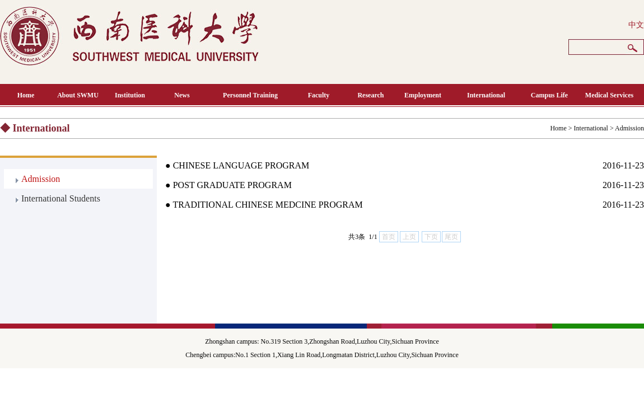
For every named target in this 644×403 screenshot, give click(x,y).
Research (370, 95)
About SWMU (78, 95)
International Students (60, 198)
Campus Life (549, 95)
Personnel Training (250, 95)
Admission (629, 128)
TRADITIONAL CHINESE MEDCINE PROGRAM (267, 204)
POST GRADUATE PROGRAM (232, 185)
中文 (636, 25)
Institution (130, 95)
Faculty (319, 95)
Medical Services (609, 95)
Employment (422, 95)
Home (26, 95)
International (486, 95)
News (181, 95)
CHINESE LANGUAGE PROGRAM (241, 165)
